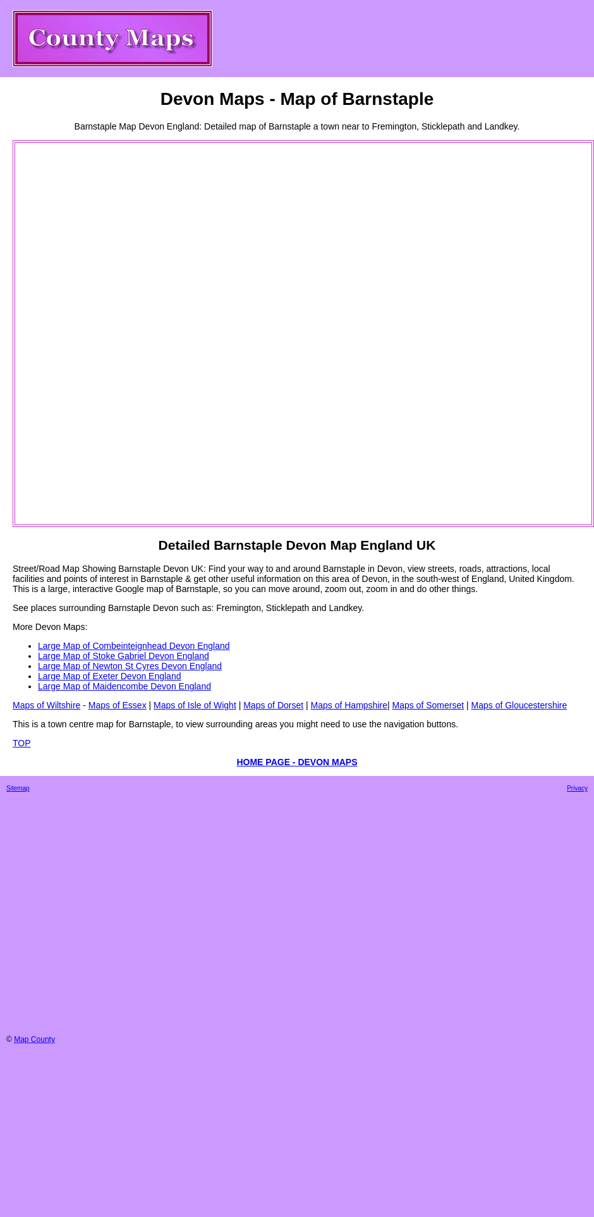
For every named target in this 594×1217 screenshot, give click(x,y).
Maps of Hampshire (349, 705)
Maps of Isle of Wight (195, 705)
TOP (22, 743)
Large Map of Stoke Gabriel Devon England (123, 656)
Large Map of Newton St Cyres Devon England (130, 666)
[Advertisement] (67, 333)
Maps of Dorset (273, 705)
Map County (34, 1039)
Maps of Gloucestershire (519, 705)
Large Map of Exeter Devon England (109, 676)
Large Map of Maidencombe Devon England (124, 686)
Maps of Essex (117, 705)
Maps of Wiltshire (46, 705)
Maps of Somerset (428, 705)
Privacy (577, 788)
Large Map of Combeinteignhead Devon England (134, 646)
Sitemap (18, 788)
